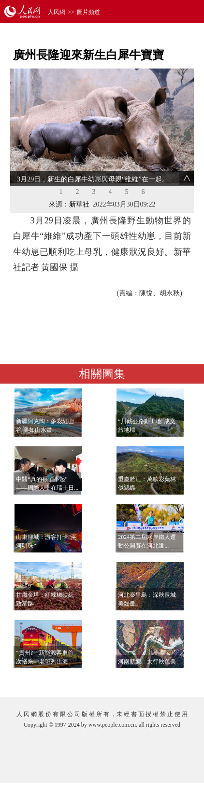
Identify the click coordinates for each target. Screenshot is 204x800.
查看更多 (166, 680)
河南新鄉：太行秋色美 (147, 661)
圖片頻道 (88, 12)
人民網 (56, 12)
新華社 (79, 204)
